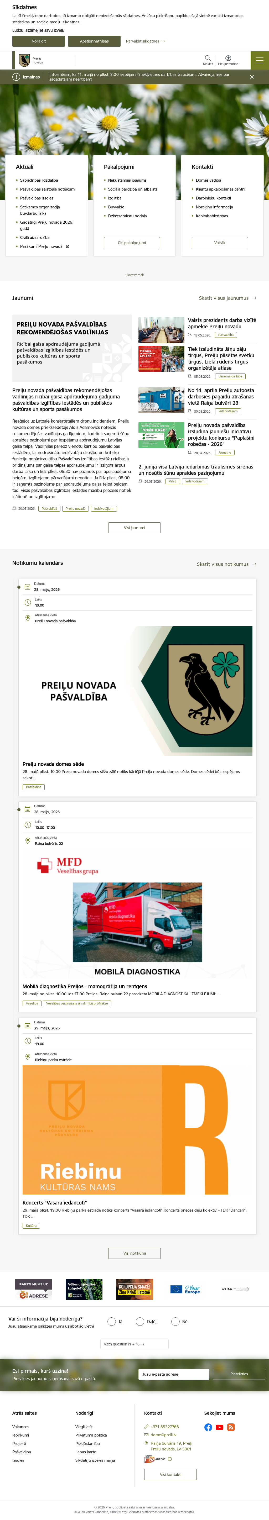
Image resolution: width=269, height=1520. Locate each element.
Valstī (173, 481)
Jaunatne (225, 452)
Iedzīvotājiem (103, 509)
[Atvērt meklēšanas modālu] (207, 61)
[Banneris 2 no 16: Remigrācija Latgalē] (84, 1288)
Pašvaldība (21, 1451)
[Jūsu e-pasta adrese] (173, 1374)
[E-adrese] (154, 1459)
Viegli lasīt (83, 1426)
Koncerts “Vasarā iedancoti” (55, 1203)
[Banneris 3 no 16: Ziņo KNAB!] (134, 1288)
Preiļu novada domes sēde (53, 764)
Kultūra (31, 1226)
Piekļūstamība (87, 1443)
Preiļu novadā (75, 509)
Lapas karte (85, 1451)
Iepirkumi (20, 1435)
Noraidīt (39, 41)
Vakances (20, 1426)
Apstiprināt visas (94, 41)
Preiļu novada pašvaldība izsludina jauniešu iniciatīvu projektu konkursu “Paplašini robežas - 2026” (221, 434)
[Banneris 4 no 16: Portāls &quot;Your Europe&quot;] (185, 1288)
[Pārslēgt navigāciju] (260, 60)
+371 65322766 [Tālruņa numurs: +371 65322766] (165, 1426)
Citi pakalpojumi (132, 242)
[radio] (114, 1321)
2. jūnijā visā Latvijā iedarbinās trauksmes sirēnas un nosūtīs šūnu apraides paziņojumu (195, 470)
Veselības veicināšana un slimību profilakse (77, 1003)
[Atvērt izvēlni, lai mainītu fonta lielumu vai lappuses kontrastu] (228, 61)
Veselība (32, 1003)
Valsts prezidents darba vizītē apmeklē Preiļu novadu (222, 323)
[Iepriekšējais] (21, 1289)
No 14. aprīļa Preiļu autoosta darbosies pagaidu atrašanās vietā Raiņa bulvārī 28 (221, 396)
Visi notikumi (134, 1253)
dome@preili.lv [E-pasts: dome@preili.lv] (163, 1434)
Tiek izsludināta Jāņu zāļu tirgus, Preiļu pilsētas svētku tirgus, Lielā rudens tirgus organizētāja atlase (221, 358)
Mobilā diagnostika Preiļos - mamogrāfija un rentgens (85, 986)
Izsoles (18, 1460)
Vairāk (219, 242)
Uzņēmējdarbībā (230, 376)
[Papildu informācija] (170, 1459)
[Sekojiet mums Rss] (231, 1427)
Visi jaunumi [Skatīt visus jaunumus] (134, 527)
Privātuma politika (91, 1435)
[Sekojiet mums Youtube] (220, 1427)
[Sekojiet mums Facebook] (208, 1427)
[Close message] (252, 77)
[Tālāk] (248, 1289)
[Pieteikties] (239, 1374)
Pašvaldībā (49, 509)
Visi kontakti (170, 1474)
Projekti (19, 1443)
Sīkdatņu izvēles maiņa (95, 1460)
